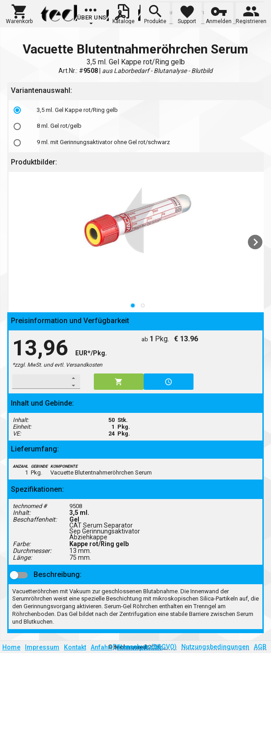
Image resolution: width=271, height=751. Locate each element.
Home (11, 647)
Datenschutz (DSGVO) (145, 646)
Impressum (42, 647)
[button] (19, 13)
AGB (260, 646)
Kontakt (75, 647)
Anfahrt (101, 647)
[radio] (17, 110)
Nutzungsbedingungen (215, 646)
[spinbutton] (40, 381)
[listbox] (137, 126)
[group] (91, 15)
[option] (137, 110)
